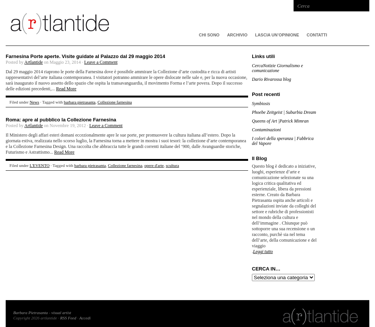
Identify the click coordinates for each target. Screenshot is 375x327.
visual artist (61, 312)
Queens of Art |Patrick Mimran (280, 121)
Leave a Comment (100, 62)
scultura (172, 165)
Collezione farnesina (114, 102)
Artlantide (33, 62)
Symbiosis (261, 103)
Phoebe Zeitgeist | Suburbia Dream (284, 112)
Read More (66, 88)
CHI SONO (209, 35)
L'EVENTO (40, 165)
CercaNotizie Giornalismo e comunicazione (277, 68)
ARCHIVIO (237, 35)
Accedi (85, 318)
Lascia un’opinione (277, 35)
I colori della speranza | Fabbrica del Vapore (283, 141)
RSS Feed (68, 318)
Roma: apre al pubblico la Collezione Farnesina (61, 120)
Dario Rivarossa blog (271, 79)
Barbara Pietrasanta (30, 312)
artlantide (119, 23)
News (34, 102)
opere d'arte (154, 165)
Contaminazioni (266, 129)
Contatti (317, 35)
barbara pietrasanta (79, 102)
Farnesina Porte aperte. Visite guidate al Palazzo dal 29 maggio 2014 (85, 56)
